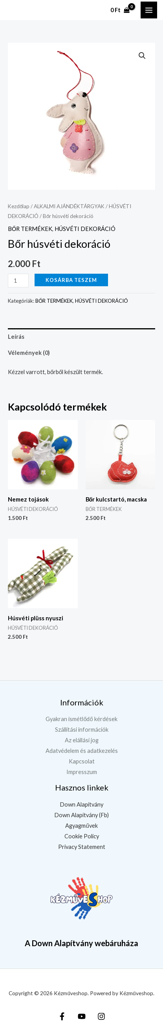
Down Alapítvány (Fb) (81, 815)
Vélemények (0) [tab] (29, 352)
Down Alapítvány (81, 804)
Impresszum (81, 772)
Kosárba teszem (71, 280)
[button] (142, 56)
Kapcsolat (82, 761)
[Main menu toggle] (149, 10)
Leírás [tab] (16, 336)
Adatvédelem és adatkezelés (82, 750)
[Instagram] (101, 1016)
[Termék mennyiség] (18, 280)
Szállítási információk (81, 729)
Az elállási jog (82, 740)
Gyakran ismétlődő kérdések (81, 719)
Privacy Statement (81, 846)
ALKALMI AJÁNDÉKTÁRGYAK (69, 206)
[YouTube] (82, 1016)
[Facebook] (62, 1016)
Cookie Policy (81, 836)
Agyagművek (81, 825)
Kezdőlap (18, 206)
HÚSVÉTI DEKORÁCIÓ (85, 228)
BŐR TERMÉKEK (30, 228)
